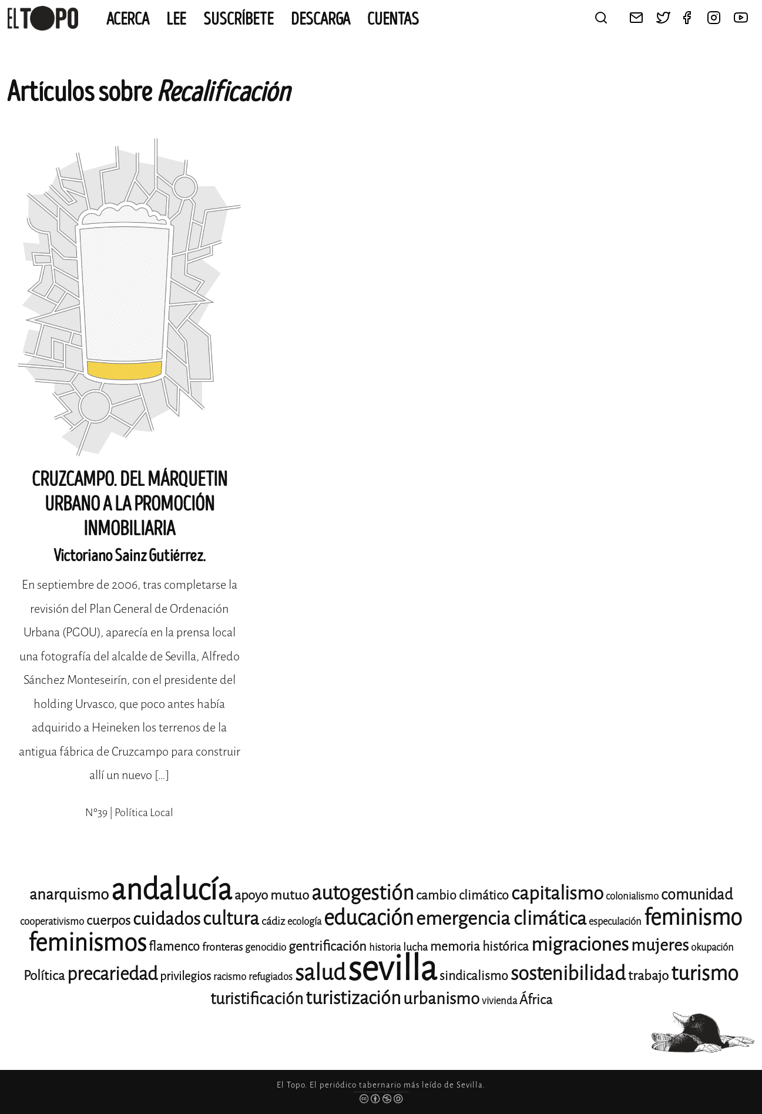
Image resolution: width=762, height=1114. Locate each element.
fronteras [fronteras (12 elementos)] (222, 947)
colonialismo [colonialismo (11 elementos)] (632, 896)
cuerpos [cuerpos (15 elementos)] (108, 920)
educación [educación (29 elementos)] (369, 918)
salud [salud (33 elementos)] (320, 973)
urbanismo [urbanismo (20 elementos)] (441, 998)
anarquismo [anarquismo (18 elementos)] (69, 894)
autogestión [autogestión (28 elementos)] (362, 893)
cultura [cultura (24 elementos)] (231, 918)
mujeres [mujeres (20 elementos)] (660, 945)
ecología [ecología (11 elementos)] (304, 921)
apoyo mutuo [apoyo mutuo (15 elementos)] (271, 895)
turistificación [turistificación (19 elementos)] (256, 998)
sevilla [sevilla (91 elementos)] (392, 968)
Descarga (320, 19)
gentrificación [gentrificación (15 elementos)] (327, 946)
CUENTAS (393, 19)
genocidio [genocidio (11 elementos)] (265, 947)
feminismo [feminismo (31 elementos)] (693, 917)
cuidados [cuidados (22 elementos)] (166, 919)
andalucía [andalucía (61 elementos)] (171, 890)
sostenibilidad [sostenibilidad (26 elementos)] (568, 974)
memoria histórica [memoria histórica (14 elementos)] (479, 946)
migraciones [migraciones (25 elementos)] (580, 944)
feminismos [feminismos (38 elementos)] (87, 942)
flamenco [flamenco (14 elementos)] (174, 946)
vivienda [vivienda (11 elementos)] (499, 1001)
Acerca (127, 19)
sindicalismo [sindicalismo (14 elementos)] (473, 976)
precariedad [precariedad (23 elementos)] (112, 974)
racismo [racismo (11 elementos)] (229, 977)
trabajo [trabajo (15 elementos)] (648, 975)
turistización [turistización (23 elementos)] (353, 998)
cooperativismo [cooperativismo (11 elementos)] (52, 921)
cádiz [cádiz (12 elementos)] (273, 921)
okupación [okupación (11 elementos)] (712, 947)
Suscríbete (238, 19)
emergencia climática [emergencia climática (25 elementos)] (501, 918)
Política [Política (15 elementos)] (44, 975)
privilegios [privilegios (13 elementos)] (185, 976)
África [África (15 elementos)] (535, 999)
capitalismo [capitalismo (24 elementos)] (557, 893)
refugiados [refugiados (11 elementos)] (271, 977)
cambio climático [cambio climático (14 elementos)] (462, 895)
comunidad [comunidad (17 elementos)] (697, 894)
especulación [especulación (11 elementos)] (615, 921)
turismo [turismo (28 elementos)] (704, 973)
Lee (176, 19)
